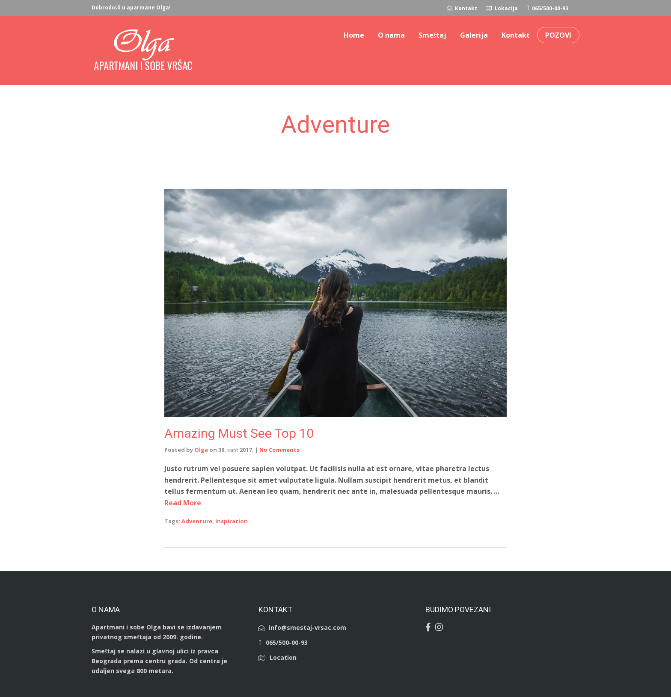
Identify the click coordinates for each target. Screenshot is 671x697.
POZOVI (558, 35)
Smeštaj (432, 35)
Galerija (474, 35)
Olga (201, 450)
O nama (391, 35)
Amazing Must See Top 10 (239, 433)
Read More (182, 502)
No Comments (279, 450)
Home (354, 35)
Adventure (196, 521)
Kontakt (516, 35)
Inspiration (231, 521)
